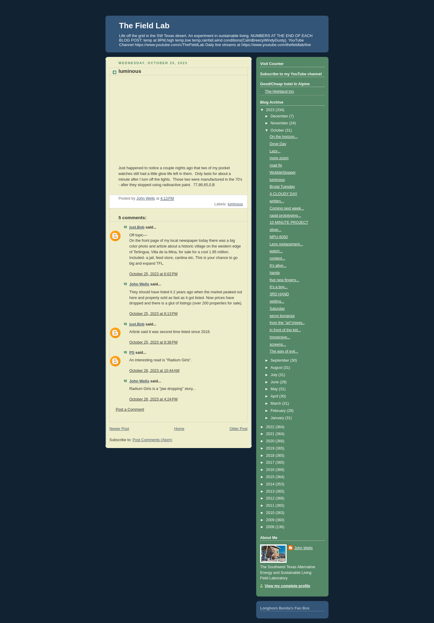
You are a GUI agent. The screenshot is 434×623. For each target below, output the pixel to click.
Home (179, 429)
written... (277, 201)
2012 (271, 498)
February (279, 411)
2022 (271, 427)
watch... (276, 251)
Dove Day (278, 144)
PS (131, 352)
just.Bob (136, 227)
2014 (271, 484)
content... (277, 258)
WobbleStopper (283, 172)
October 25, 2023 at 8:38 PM (153, 342)
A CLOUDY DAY (283, 194)
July (274, 375)
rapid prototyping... (285, 215)
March (276, 403)
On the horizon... (284, 137)
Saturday (277, 309)
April (275, 396)
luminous (235, 204)
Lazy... (275, 151)
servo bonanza (282, 316)
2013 (271, 491)
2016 (271, 470)
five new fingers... (284, 280)
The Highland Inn (279, 91)
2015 (271, 477)
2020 (271, 441)
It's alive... (278, 265)
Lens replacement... (286, 244)
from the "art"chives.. (287, 323)
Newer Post (119, 429)
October (278, 130)
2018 (271, 455)
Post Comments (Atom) (152, 440)
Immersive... (280, 337)
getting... (277, 301)
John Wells (139, 284)
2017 (271, 462)
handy (275, 273)
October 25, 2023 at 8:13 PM (153, 314)
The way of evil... (284, 351)
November (280, 123)
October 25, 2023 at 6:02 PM (153, 274)
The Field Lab (144, 25)
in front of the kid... (285, 330)
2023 (271, 110)
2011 (271, 505)
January (278, 418)
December (280, 116)
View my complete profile (287, 586)
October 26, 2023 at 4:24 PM (153, 399)
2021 (271, 434)
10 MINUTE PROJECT (289, 222)
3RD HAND (279, 294)
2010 (271, 513)
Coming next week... (287, 208)
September (280, 360)
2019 (271, 448)
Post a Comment (130, 409)
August (277, 368)
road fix (276, 165)
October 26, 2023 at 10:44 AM (154, 371)
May (275, 389)
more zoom (279, 158)
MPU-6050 (279, 237)
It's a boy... (279, 287)
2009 (271, 520)
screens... (278, 344)
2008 (271, 527)
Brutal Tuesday (282, 187)
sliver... (275, 230)
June (275, 382)
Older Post (238, 429)
